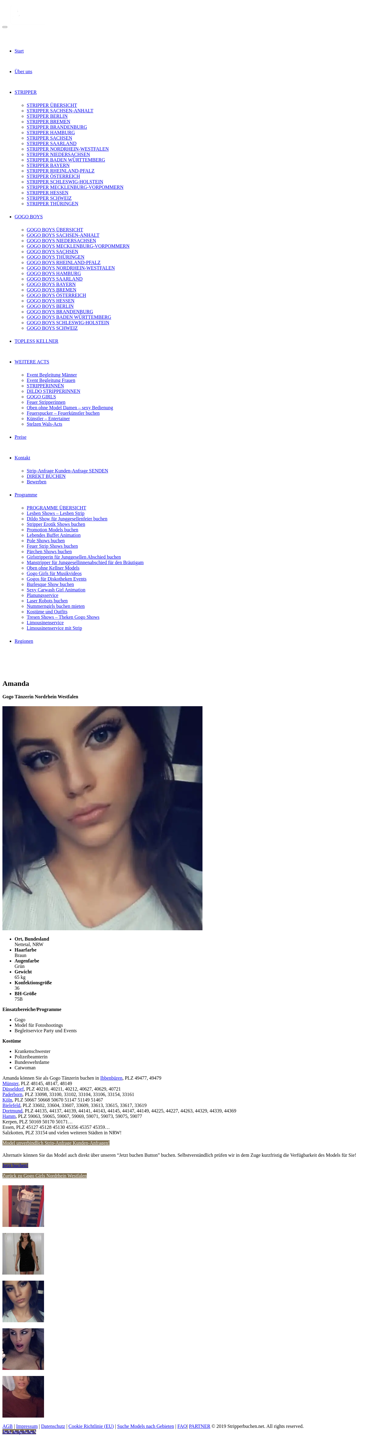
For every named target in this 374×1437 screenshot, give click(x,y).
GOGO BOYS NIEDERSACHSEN (61, 240)
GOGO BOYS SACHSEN (52, 251)
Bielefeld (11, 1105)
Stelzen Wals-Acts (44, 424)
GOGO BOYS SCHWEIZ (52, 328)
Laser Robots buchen (47, 600)
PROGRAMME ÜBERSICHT (56, 507)
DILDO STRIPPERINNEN (53, 391)
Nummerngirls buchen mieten (56, 606)
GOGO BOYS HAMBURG (54, 273)
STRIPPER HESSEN (47, 192)
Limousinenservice (45, 622)
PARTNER (199, 1426)
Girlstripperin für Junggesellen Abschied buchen (74, 557)
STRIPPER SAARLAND (51, 143)
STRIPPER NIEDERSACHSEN (58, 154)
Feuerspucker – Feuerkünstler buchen (63, 413)
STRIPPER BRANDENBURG (57, 127)
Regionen (24, 641)
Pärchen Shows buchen (49, 551)
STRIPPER (26, 92)
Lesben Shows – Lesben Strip (55, 513)
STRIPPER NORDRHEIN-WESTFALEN (68, 149)
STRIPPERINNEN (45, 385)
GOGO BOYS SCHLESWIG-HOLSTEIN (68, 322)
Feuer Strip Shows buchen (52, 546)
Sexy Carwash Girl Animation (56, 589)
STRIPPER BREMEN (48, 121)
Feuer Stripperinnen (46, 402)
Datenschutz (53, 1426)
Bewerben (36, 481)
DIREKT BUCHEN (46, 476)
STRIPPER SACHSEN (49, 138)
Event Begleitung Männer (52, 374)
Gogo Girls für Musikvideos (54, 573)
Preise (20, 437)
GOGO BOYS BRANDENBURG (60, 311)
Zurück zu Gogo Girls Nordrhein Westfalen (44, 1175)
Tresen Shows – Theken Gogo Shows (63, 617)
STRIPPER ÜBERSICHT (52, 105)
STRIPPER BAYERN (48, 165)
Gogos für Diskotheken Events (57, 578)
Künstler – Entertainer (48, 418)
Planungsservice (42, 595)
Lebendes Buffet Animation (53, 535)
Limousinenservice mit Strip (54, 628)
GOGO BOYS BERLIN (50, 306)
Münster (10, 1083)
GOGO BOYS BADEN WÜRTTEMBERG (69, 317)
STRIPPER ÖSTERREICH (53, 176)
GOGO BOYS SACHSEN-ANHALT (63, 235)
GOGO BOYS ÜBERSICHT (55, 229)
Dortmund (12, 1110)
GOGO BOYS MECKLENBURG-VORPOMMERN (78, 246)
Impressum (27, 1426)
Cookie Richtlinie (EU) (91, 1426)
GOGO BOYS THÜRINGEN (55, 257)
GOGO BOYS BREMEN (51, 289)
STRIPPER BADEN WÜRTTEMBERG (66, 159)
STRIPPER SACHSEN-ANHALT (60, 110)
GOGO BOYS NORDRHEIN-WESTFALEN (71, 268)
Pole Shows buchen (46, 540)
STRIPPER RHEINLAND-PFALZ (60, 170)
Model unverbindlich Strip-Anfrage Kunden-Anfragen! (56, 1143)
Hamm (9, 1116)
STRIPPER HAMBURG (51, 132)
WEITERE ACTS (32, 361)
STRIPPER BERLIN (47, 116)
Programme (26, 494)
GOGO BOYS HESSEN (50, 300)
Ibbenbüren (111, 1078)
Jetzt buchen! (15, 1165)
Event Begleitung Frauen (51, 380)
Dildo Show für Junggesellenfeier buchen (67, 518)
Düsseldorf (13, 1088)
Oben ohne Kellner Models (53, 567)
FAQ (182, 1426)
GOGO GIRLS (41, 396)
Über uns (23, 71)
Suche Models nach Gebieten (145, 1426)
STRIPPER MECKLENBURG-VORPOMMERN (75, 187)
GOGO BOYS (29, 216)
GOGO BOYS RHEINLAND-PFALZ (63, 262)
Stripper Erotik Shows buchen (56, 524)
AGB (7, 1426)
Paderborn (12, 1094)
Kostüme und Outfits (47, 611)
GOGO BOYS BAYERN (51, 284)
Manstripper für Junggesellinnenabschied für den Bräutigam (85, 562)
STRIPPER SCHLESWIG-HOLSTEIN (65, 181)
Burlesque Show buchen (50, 584)
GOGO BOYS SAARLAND (55, 278)
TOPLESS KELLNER (36, 341)
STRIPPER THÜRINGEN (52, 203)
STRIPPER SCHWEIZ (49, 198)
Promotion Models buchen (52, 529)
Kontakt (22, 457)
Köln (7, 1099)
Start (19, 50)
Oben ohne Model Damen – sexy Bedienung (70, 407)
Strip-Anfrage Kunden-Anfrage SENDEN (67, 470)
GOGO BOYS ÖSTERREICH (56, 295)
